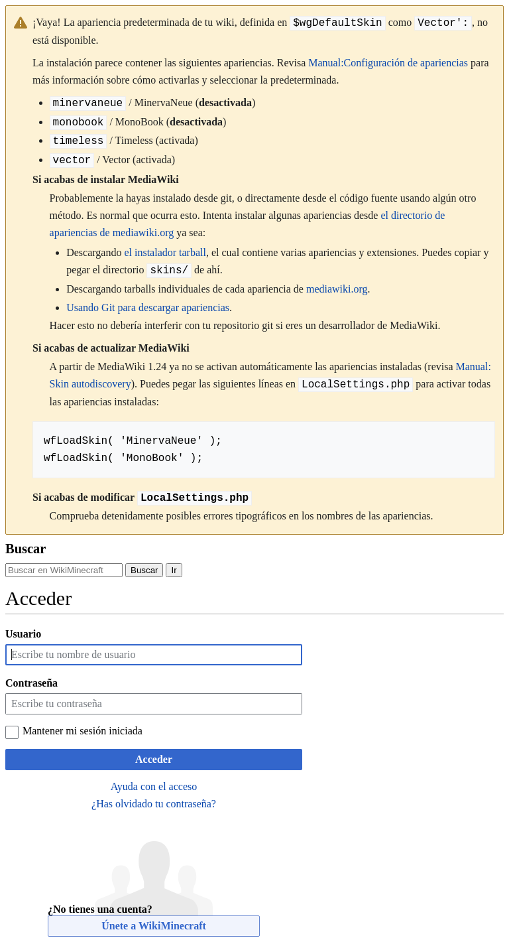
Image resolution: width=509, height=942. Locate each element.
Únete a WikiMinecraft (153, 925)
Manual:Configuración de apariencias (388, 62)
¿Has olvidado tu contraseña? (153, 803)
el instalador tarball (165, 252)
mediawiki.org (337, 289)
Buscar (25, 548)
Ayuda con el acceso (154, 786)
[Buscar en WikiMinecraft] (64, 570)
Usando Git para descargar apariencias (147, 307)
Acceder (153, 759)
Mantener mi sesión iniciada (82, 730)
